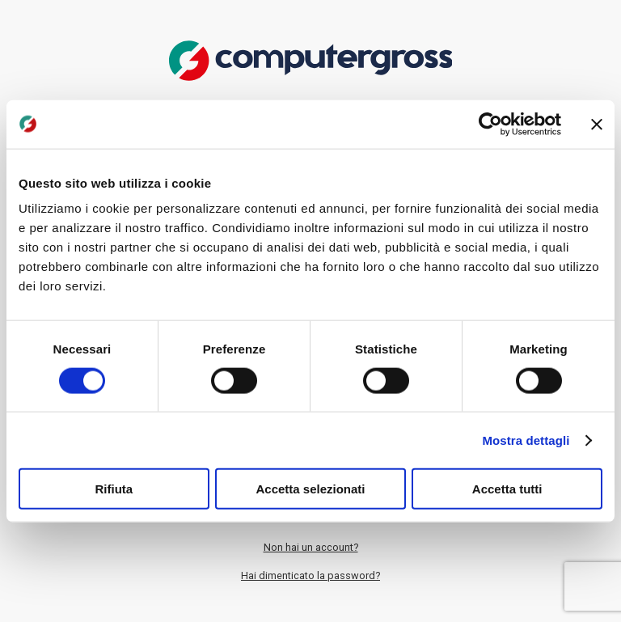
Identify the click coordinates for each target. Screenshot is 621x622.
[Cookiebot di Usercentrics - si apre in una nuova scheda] (490, 124)
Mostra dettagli (525, 439)
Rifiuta (114, 489)
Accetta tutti (507, 489)
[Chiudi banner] (596, 123)
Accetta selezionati (310, 489)
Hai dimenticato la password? (310, 575)
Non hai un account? (311, 547)
